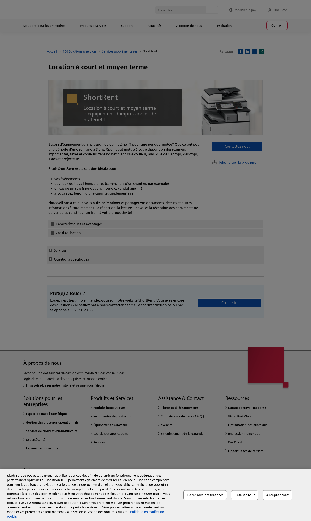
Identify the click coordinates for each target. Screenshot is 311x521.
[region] (155, 495)
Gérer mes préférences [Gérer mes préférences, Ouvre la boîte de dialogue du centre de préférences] (205, 495)
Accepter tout (277, 495)
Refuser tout (245, 495)
